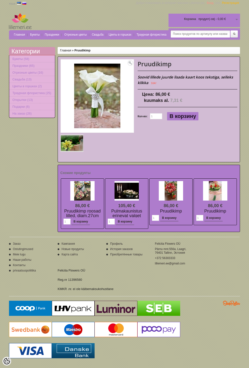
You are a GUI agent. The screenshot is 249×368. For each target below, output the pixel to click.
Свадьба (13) (22, 79)
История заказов (121, 249)
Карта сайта (70, 254)
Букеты (35, 34)
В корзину (182, 116)
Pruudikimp (82, 50)
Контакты (19, 265)
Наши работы (22, 259)
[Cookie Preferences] (6, 361)
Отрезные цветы (75, 34)
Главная (19, 34)
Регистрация (230, 3)
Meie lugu (19, 254)
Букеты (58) (20, 59)
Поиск (234, 34)
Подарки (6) (21, 106)
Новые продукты (73, 249)
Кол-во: (143, 116)
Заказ (16, 243)
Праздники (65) (23, 66)
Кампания (68, 243)
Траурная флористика (152, 34)
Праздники (52, 34)
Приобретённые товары (126, 254)
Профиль (116, 243)
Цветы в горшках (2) (27, 86)
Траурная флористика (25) (31, 93)
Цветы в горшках (120, 34)
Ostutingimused (23, 249)
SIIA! (153, 83)
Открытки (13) (22, 100)
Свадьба (98, 34)
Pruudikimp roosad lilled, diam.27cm (82, 213)
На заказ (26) (22, 113)
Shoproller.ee (231, 303)
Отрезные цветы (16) (27, 72)
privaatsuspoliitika (24, 270)
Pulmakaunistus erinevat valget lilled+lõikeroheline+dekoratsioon (139, 216)
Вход (210, 3)
